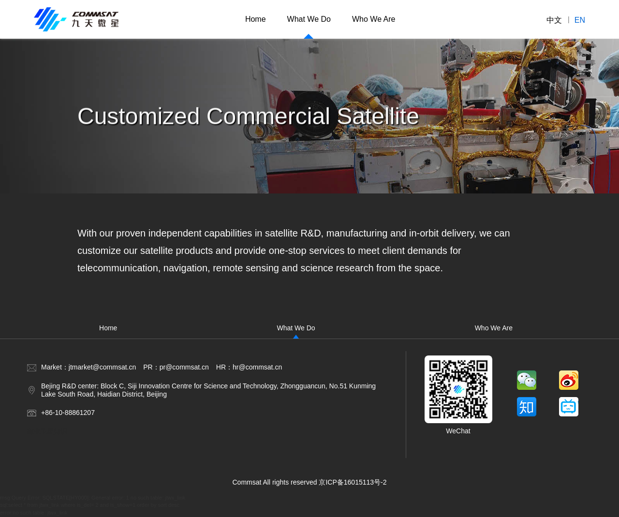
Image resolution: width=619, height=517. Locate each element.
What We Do (309, 19)
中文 (554, 19)
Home (255, 19)
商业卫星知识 (47, 431)
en (580, 19)
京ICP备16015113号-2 (352, 482)
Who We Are (374, 19)
